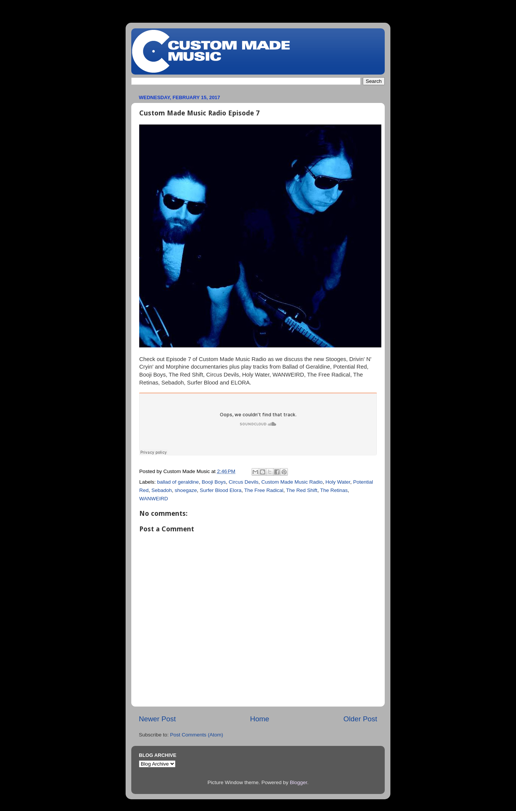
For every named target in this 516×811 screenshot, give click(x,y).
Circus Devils (243, 482)
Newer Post (157, 719)
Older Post (360, 719)
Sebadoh (161, 490)
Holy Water (337, 482)
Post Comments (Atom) (196, 735)
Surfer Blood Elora (220, 490)
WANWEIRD (153, 498)
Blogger (298, 782)
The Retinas (334, 490)
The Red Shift (301, 490)
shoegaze (186, 490)
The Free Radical (264, 490)
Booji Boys (214, 482)
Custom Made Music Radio (292, 482)
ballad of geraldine (178, 482)
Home (259, 719)
